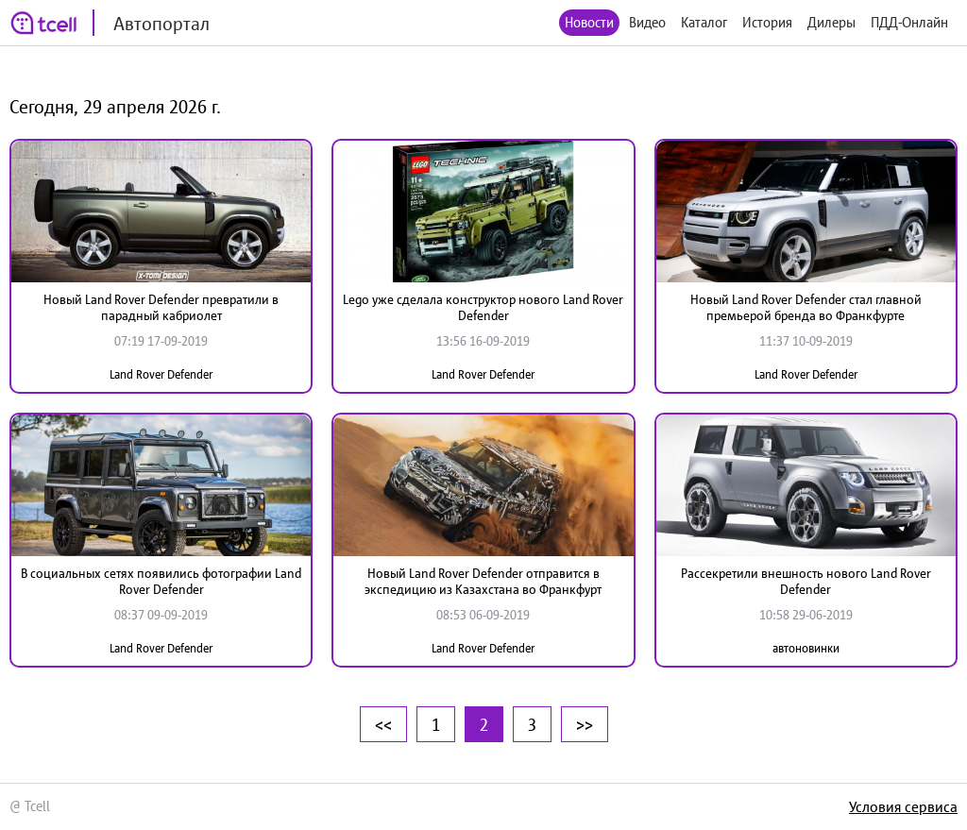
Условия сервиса (903, 806)
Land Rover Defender (161, 374)
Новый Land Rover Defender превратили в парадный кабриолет (161, 307)
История (767, 22)
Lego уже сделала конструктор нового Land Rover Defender (483, 307)
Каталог (704, 22)
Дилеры (831, 22)
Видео (647, 22)
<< (383, 724)
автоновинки (806, 648)
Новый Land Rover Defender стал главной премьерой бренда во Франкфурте (806, 307)
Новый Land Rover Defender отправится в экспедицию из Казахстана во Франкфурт (483, 581)
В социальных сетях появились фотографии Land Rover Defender (161, 581)
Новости (589, 22)
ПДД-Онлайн (909, 22)
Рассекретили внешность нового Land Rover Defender (806, 581)
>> (584, 724)
